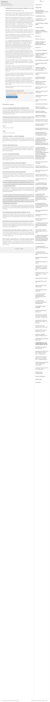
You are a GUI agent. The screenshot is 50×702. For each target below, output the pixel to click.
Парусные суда (38, 47)
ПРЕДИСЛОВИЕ (38, 7)
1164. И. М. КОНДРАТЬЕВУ (11, 154)
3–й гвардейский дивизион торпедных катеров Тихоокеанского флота (41, 253)
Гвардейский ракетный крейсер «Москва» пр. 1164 (18, 230)
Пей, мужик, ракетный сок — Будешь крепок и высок (18, 238)
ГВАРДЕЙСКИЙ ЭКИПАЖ (40, 16)
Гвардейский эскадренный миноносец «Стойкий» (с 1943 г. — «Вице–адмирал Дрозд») (41, 68)
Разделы (22, 248)
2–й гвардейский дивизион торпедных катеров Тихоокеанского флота (41, 247)
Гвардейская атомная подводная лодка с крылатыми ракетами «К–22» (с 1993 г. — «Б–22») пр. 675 (41, 316)
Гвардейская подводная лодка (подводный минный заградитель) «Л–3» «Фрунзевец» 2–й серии (41, 133)
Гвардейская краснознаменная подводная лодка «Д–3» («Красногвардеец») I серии (40, 83)
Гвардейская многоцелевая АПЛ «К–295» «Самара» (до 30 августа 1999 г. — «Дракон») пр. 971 (42, 352)
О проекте (17, 248)
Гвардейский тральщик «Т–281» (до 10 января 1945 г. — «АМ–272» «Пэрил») (41, 274)
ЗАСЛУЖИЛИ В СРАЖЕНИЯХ (41, 50)
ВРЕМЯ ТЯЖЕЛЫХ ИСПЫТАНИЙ (41, 60)
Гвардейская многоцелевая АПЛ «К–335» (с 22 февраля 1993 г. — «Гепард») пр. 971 (42, 363)
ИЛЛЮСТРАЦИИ (38, 379)
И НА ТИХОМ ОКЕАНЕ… (40, 243)
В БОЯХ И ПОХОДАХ (39, 27)
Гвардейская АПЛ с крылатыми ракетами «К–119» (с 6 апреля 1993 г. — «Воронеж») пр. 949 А (41, 358)
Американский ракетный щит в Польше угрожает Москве (20, 117)
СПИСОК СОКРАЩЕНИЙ (40, 376)
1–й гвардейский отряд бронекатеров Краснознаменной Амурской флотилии (41, 302)
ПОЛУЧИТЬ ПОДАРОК (11, 96)
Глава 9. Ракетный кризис (10, 145)
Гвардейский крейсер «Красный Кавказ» (14, 162)
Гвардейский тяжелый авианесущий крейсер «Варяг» (18, 221)
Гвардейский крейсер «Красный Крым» (14, 171)
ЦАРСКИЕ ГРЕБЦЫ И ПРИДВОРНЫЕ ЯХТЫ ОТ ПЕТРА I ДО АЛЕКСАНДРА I (42, 12)
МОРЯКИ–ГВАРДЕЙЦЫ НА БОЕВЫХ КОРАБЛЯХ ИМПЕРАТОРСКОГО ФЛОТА (40, 43)
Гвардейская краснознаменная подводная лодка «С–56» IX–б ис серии (41, 231)
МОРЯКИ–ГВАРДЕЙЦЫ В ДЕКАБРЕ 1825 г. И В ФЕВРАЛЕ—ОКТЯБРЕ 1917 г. (41, 32)
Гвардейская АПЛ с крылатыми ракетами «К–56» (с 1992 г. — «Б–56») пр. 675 (41, 321)
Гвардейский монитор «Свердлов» (41, 278)
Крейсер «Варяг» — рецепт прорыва (13, 136)
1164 (4, 125)
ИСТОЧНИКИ (38, 382)
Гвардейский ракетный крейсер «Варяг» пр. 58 (16, 212)
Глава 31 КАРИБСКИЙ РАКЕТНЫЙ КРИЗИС (16, 108)
